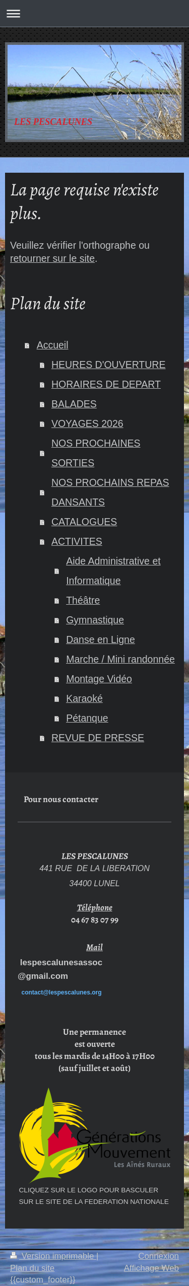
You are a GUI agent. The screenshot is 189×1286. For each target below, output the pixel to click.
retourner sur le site (52, 258)
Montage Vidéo (99, 678)
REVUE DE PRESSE (97, 737)
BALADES (74, 403)
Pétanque (87, 718)
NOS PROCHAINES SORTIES (96, 453)
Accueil (53, 344)
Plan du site (32, 1268)
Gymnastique (95, 619)
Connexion (158, 1256)
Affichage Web (151, 1268)
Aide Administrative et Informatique (113, 570)
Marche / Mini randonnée (120, 659)
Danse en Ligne (100, 639)
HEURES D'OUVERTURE (108, 364)
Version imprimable (53, 1256)
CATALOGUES (84, 521)
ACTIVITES (76, 541)
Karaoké (84, 698)
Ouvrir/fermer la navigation (94, 13)
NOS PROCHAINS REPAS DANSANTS (110, 492)
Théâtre (83, 600)
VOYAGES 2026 (87, 423)
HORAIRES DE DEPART (106, 384)
